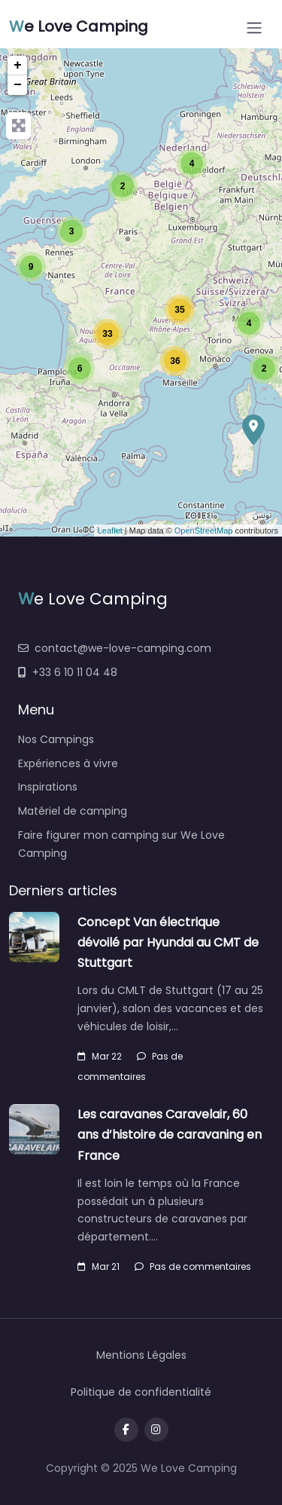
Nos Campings (56, 739)
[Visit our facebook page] (126, 1430)
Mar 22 (99, 1056)
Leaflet (110, 530)
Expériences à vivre (68, 763)
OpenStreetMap (203, 530)
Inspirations (47, 786)
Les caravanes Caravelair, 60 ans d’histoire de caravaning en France (169, 1135)
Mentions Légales (141, 1355)
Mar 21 (98, 1266)
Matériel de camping (72, 810)
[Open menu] (254, 28)
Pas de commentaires (193, 1266)
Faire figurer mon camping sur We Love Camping (121, 844)
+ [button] (18, 66)
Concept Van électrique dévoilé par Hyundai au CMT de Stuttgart (168, 942)
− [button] (18, 85)
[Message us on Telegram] (156, 1430)
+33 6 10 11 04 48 (67, 672)
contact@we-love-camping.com (114, 648)
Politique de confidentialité (141, 1391)
